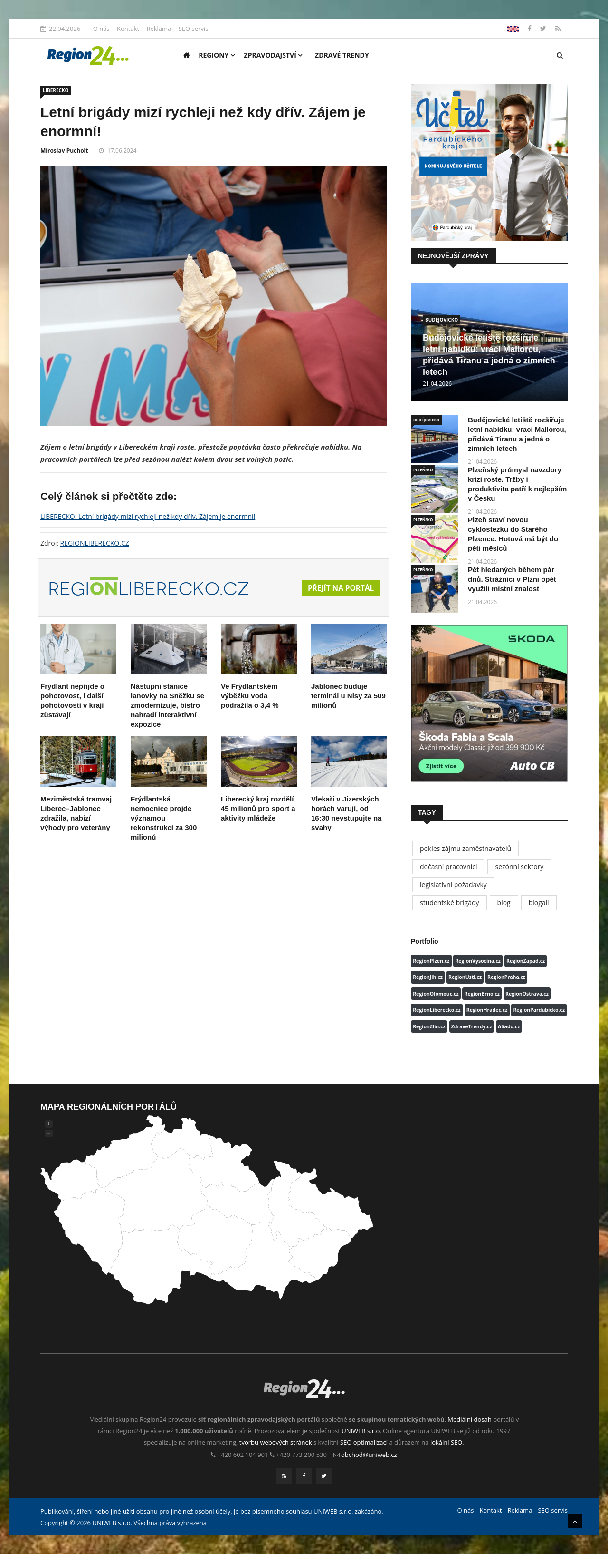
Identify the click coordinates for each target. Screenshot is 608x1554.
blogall (539, 902)
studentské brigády (449, 902)
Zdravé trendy (342, 54)
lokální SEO (446, 1442)
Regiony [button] (217, 54)
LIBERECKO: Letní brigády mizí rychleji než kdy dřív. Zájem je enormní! (147, 516)
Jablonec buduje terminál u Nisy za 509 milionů (348, 695)
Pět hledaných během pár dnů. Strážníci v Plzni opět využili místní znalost (512, 579)
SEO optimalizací (364, 1442)
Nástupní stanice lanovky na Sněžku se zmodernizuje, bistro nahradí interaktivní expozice (167, 705)
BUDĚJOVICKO (441, 319)
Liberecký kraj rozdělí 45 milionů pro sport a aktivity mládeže (258, 808)
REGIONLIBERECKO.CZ (94, 542)
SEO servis (194, 28)
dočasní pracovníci (448, 866)
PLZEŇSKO (423, 469)
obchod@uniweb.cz (369, 1454)
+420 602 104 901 (243, 1454)
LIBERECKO (55, 90)
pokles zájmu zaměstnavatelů (465, 848)
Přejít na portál (339, 588)
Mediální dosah (469, 1419)
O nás (101, 28)
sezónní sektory (519, 866)
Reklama (158, 28)
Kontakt (128, 28)
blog (504, 902)
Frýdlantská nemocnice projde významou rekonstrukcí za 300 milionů (164, 818)
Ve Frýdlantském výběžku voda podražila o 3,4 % (250, 695)
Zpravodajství (273, 54)
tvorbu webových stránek (275, 1442)
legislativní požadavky (453, 884)
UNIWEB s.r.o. (361, 1431)
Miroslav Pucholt (64, 151)
